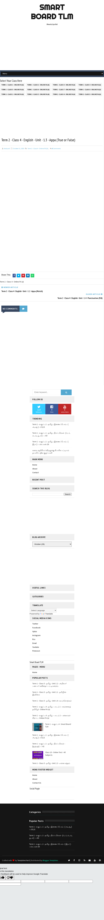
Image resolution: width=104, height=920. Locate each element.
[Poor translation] (10, 877)
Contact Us (36, 782)
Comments (56, 148)
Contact (35, 472)
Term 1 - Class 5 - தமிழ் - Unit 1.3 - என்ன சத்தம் (51, 763)
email (34, 642)
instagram (36, 635)
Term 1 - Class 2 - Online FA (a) (38, 84)
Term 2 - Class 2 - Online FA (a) (12, 94)
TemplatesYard (23, 860)
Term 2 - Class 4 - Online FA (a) (64, 94)
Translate (46, 613)
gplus (34, 631)
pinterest (36, 650)
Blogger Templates (50, 860)
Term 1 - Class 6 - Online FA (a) (38, 89)
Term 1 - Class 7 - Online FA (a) (64, 89)
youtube (35, 646)
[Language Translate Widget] (43, 610)
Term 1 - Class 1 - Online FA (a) (12, 84)
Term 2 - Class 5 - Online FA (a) (90, 94)
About (34, 468)
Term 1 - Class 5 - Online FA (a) (12, 89)
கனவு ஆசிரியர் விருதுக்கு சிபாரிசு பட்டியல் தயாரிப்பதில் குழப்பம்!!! (50, 451)
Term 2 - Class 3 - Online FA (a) (38, 94)
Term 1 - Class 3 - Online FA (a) (64, 84)
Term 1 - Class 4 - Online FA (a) (90, 84)
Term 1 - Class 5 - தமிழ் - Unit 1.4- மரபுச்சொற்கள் (52, 700)
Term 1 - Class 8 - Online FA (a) (90, 89)
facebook (36, 627)
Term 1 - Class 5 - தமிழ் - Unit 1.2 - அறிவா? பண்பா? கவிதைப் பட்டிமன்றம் (49, 684)
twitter (35, 623)
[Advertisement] (52, 49)
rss (33, 639)
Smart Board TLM (52, 12)
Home (34, 464)
